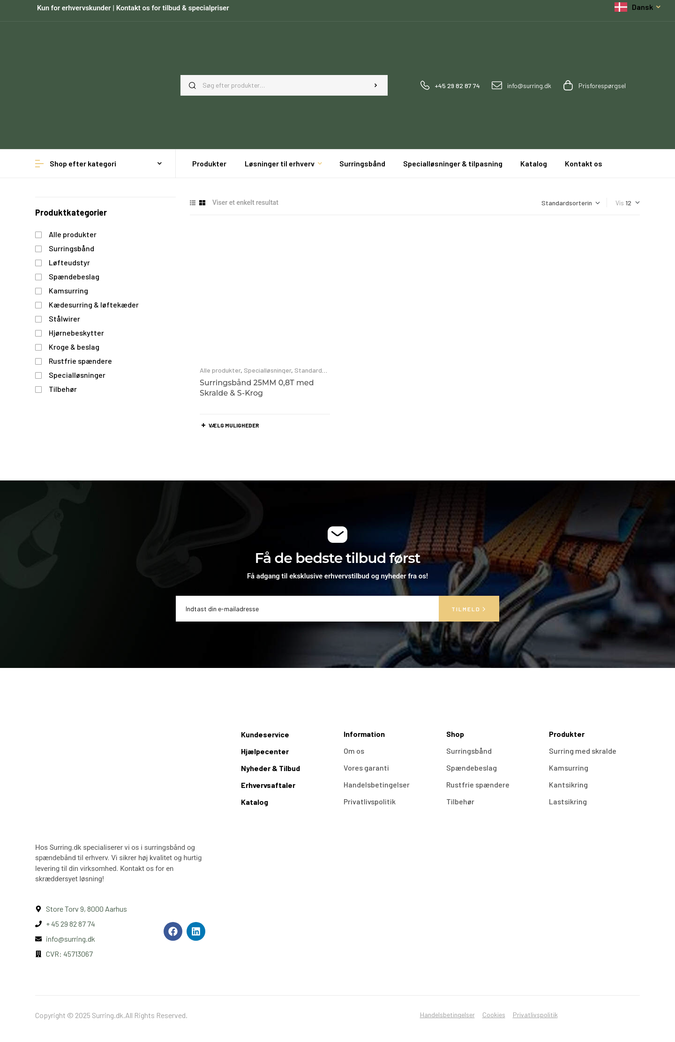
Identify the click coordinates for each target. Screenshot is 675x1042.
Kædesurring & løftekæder (94, 304)
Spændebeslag (74, 276)
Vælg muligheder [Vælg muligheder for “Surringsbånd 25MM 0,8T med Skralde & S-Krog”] (234, 425)
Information (364, 733)
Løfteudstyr (69, 262)
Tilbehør (63, 388)
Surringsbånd (71, 248)
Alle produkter (220, 370)
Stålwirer (64, 318)
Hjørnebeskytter (76, 332)
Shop (455, 733)
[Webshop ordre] (570, 203)
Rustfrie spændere (80, 360)
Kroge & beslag (74, 346)
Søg (376, 85)
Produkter (567, 733)
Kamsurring (68, 290)
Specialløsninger (267, 370)
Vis (619, 203)
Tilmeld (469, 609)
